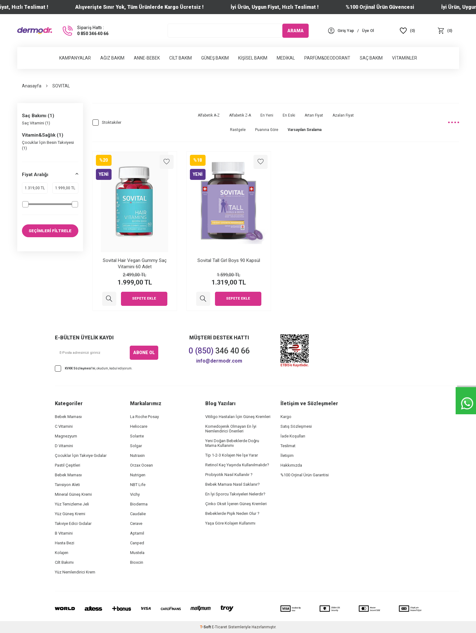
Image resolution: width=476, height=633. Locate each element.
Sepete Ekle (144, 298)
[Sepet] (445, 31)
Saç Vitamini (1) (36, 123)
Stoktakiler (106, 122)
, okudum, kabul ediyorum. (94, 368)
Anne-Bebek (147, 57)
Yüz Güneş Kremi (70, 513)
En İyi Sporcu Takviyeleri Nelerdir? (235, 494)
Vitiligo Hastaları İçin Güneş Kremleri (237, 416)
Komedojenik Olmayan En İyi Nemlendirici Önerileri (230, 428)
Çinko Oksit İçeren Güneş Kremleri (236, 503)
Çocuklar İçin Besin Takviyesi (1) (48, 145)
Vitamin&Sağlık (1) (42, 135)
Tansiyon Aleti (67, 484)
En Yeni (266, 115)
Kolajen (61, 552)
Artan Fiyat (314, 115)
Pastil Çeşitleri (67, 465)
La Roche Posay (144, 416)
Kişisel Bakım (252, 57)
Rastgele (238, 130)
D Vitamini (64, 445)
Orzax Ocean (141, 465)
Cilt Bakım (180, 57)
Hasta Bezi (64, 543)
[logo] (34, 30)
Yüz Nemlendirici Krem (75, 572)
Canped (137, 543)
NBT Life (137, 484)
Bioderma (139, 504)
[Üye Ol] (368, 30)
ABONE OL (144, 352)
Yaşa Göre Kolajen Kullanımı (230, 523)
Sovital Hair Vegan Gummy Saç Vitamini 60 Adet (135, 263)
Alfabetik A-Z (209, 115)
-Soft (206, 627)
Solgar (136, 445)
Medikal (286, 57)
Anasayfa (31, 85)
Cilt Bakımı (64, 562)
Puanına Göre (266, 130)
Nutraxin (137, 455)
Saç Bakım (371, 57)
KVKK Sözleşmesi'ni (80, 368)
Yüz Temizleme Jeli (72, 504)
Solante (137, 436)
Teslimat (288, 445)
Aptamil (137, 533)
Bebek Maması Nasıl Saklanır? (232, 484)
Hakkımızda (291, 465)
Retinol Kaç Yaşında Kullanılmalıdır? (237, 465)
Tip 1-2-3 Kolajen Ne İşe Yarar (231, 455)
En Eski (289, 115)
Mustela (137, 552)
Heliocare (138, 426)
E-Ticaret (219, 627)
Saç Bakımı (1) (38, 115)
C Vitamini (64, 426)
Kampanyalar (75, 57)
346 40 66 (219, 350)
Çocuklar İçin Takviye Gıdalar (81, 455)
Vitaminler (404, 57)
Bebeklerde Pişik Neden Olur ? (232, 513)
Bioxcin (136, 562)
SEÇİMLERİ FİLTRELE (50, 230)
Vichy (135, 494)
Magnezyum (66, 436)
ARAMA (295, 30)
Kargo (285, 416)
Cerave (136, 523)
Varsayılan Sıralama (305, 130)
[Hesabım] (345, 30)
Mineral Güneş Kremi (73, 494)
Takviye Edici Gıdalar (73, 523)
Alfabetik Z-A (240, 115)
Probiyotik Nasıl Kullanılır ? (229, 474)
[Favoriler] (407, 31)
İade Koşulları (292, 436)
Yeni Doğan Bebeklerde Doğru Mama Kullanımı (232, 443)
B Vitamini (64, 533)
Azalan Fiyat (343, 115)
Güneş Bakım (215, 57)
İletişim (287, 455)
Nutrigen (137, 475)
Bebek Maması (68, 416)
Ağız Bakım (112, 57)
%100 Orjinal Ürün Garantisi (304, 475)
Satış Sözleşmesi (296, 426)
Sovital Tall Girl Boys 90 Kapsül (228, 260)
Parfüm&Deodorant (327, 57)
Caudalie (138, 513)
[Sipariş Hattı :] (84, 30)
